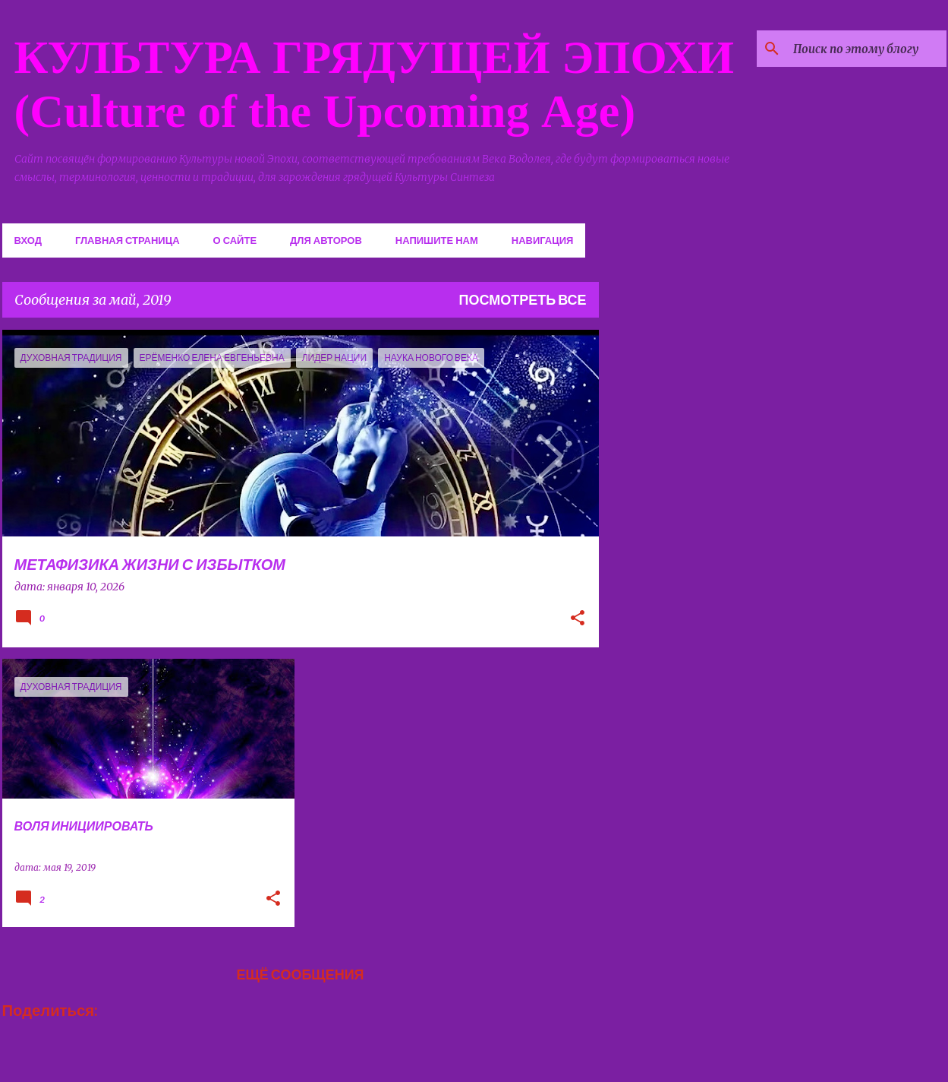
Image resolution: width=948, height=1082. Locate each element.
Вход (28, 240)
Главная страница (127, 240)
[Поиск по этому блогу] (866, 48)
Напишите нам (436, 240)
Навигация (543, 240)
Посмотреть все (523, 299)
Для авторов (326, 240)
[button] (577, 619)
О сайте (235, 240)
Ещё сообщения (300, 974)
